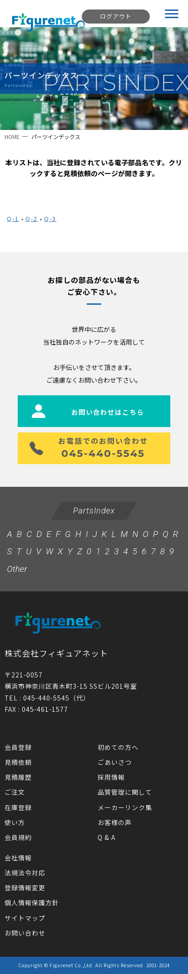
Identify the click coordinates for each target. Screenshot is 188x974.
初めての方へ (118, 747)
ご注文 (15, 791)
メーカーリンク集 (125, 807)
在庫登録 (18, 807)
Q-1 (13, 218)
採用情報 (111, 777)
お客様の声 (115, 822)
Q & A (106, 837)
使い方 (15, 822)
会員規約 (18, 837)
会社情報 (18, 857)
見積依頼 (18, 762)
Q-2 (31, 218)
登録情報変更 (25, 887)
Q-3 (50, 218)
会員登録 (18, 747)
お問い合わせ (25, 932)
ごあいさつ (115, 762)
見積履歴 (18, 777)
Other (17, 569)
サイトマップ (25, 917)
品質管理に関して (125, 791)
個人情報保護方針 (32, 902)
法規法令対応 (25, 872)
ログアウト (116, 16)
